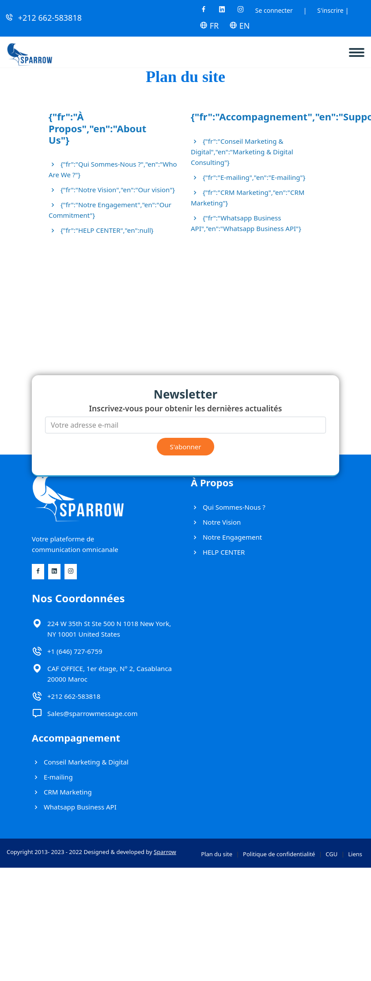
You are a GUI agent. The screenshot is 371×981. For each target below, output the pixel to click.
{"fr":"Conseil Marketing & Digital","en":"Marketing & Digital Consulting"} (242, 152)
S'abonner (185, 446)
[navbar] (360, 49)
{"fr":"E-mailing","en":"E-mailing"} (248, 177)
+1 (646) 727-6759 (74, 651)
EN (239, 25)
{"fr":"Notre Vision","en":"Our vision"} (112, 189)
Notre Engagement (226, 537)
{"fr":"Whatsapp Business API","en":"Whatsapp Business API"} (246, 223)
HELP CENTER (218, 552)
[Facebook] (204, 12)
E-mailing (52, 776)
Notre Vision (216, 522)
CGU (331, 854)
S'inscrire (330, 10)
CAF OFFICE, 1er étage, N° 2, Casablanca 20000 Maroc (109, 673)
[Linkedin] (222, 12)
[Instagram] (241, 12)
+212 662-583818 (50, 17)
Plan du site (216, 854)
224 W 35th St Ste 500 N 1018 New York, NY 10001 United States (109, 628)
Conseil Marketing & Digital (80, 761)
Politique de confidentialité (279, 854)
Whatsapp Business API (74, 806)
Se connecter (274, 10)
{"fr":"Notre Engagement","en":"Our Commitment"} (110, 210)
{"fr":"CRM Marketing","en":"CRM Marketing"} (247, 197)
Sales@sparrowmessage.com (92, 713)
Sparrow (165, 852)
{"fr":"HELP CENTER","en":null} (101, 230)
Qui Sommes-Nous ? (228, 507)
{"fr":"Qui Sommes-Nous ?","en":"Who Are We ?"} (113, 169)
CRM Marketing (62, 791)
